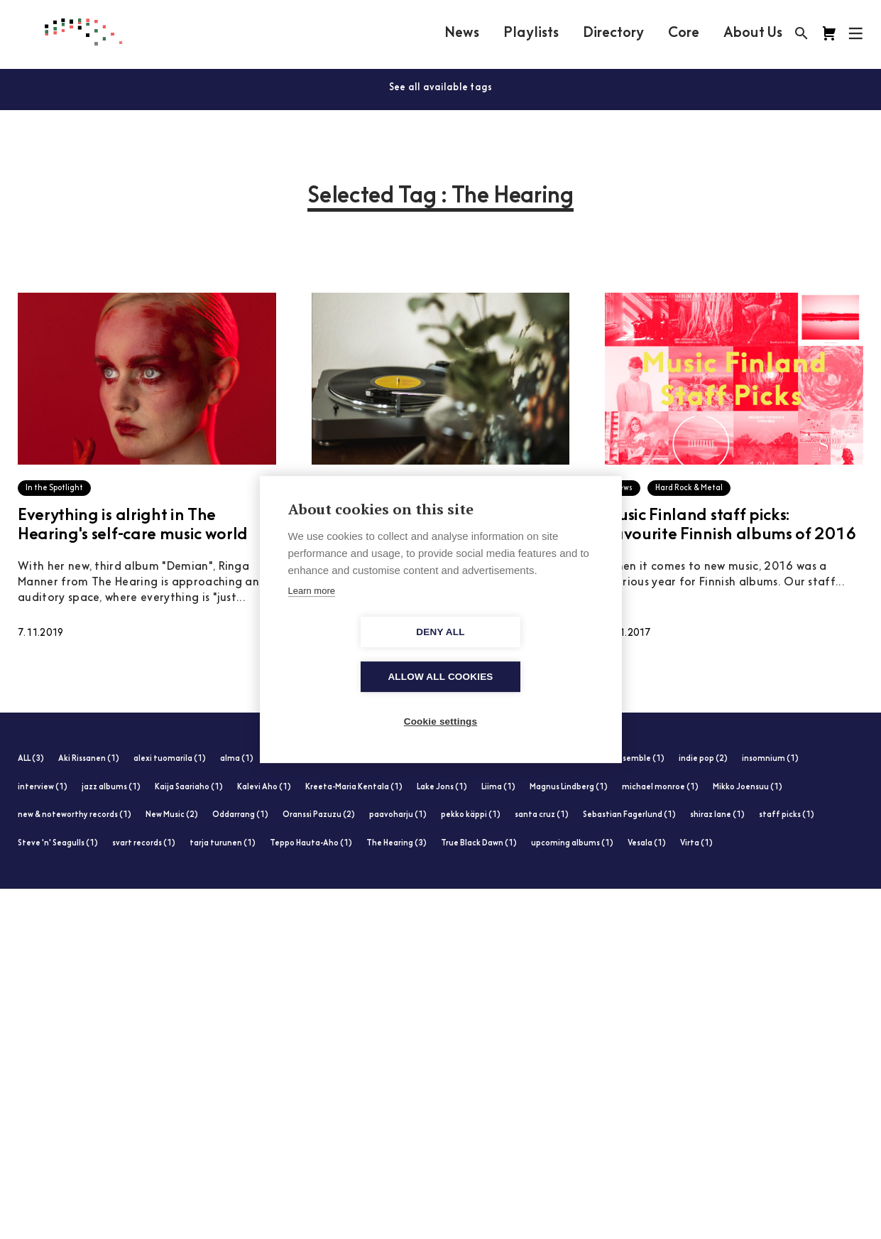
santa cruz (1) (542, 815)
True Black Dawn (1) (479, 844)
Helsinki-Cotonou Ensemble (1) (604, 759)
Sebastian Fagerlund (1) (629, 815)
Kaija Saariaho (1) (189, 787)
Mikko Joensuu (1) (747, 787)
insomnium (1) (770, 759)
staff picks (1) (786, 815)
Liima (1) (498, 787)
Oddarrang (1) (240, 815)
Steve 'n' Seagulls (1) (58, 844)
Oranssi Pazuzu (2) (319, 815)
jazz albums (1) (111, 787)
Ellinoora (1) (358, 759)
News (461, 33)
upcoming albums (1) (572, 844)
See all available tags (441, 87)
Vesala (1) (647, 844)
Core (683, 33)
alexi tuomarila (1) (169, 759)
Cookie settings (441, 699)
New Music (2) (172, 815)
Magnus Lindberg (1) (569, 787)
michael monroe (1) (660, 787)
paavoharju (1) (398, 815)
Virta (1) (696, 844)
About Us (752, 33)
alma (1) (236, 759)
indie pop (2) (703, 759)
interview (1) (42, 787)
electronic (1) (294, 759)
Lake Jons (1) (442, 787)
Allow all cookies (521, 654)
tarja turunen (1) (223, 844)
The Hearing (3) (396, 844)
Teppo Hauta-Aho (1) (311, 844)
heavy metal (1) (500, 759)
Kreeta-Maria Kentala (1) (354, 787)
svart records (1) (143, 844)
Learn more (311, 613)
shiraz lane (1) (717, 815)
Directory (613, 33)
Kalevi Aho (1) (264, 787)
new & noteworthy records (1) (74, 815)
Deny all (358, 654)
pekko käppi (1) (470, 815)
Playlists (531, 33)
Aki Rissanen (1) (88, 759)
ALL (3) (31, 759)
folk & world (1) (425, 759)
